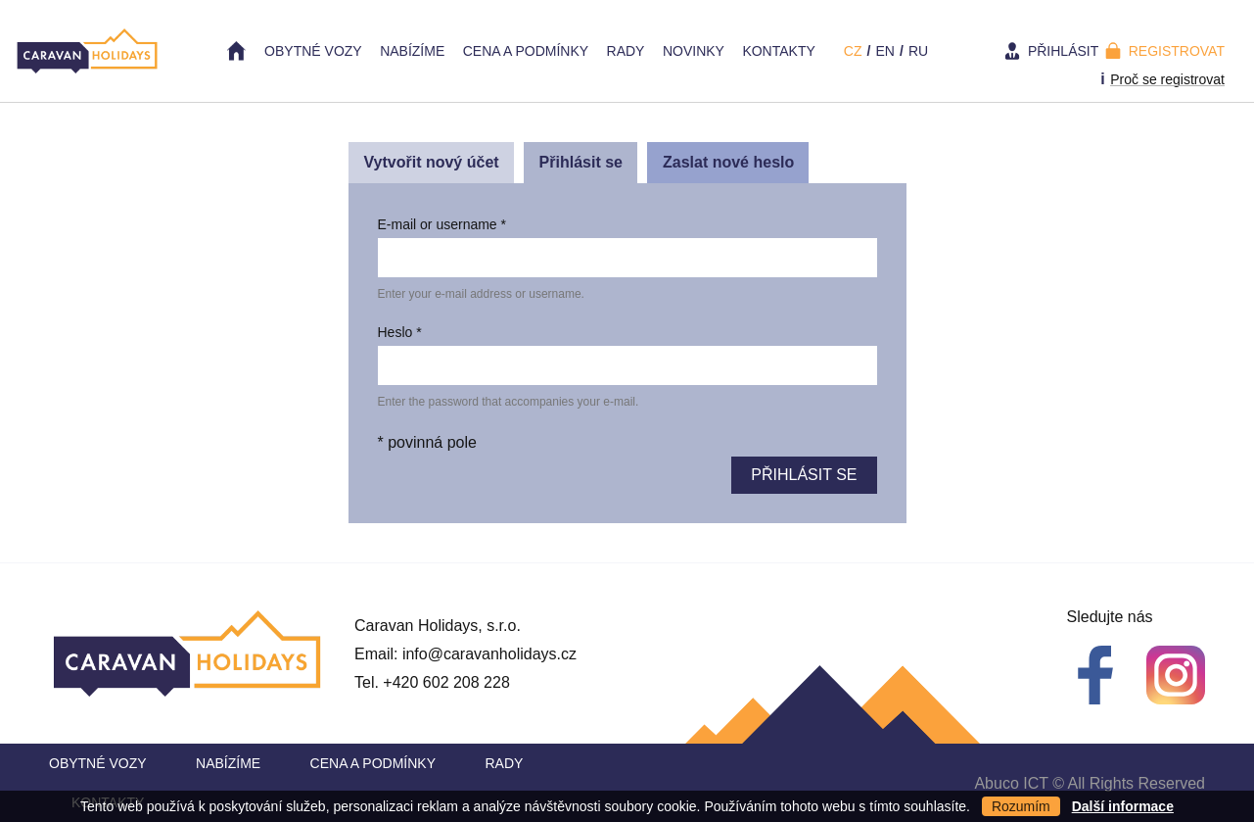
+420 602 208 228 (446, 682)
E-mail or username (442, 224)
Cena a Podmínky (525, 51)
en (884, 51)
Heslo (400, 332)
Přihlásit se (588, 167)
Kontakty (778, 51)
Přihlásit (1063, 51)
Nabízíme (412, 51)
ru (918, 51)
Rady (626, 51)
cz (853, 51)
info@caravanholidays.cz (489, 654)
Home (237, 51)
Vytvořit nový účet (431, 162)
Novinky (693, 51)
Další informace (1123, 806)
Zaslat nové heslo (728, 162)
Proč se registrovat (1167, 79)
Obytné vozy (313, 51)
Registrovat (1177, 51)
